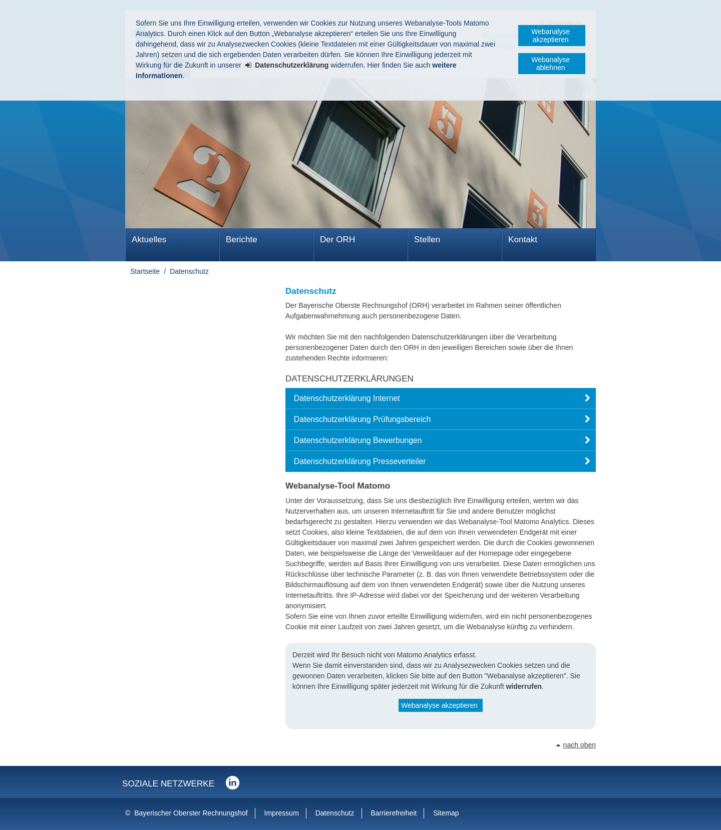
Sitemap (446, 813)
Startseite (145, 271)
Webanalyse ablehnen (550, 64)
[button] (440, 398)
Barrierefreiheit (394, 813)
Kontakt (522, 239)
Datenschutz (189, 271)
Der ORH (337, 239)
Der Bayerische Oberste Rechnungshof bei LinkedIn (232, 782)
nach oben (579, 745)
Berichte (241, 239)
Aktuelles (149, 239)
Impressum (281, 813)
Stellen (427, 239)
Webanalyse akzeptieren (550, 36)
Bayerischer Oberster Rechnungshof (190, 813)
